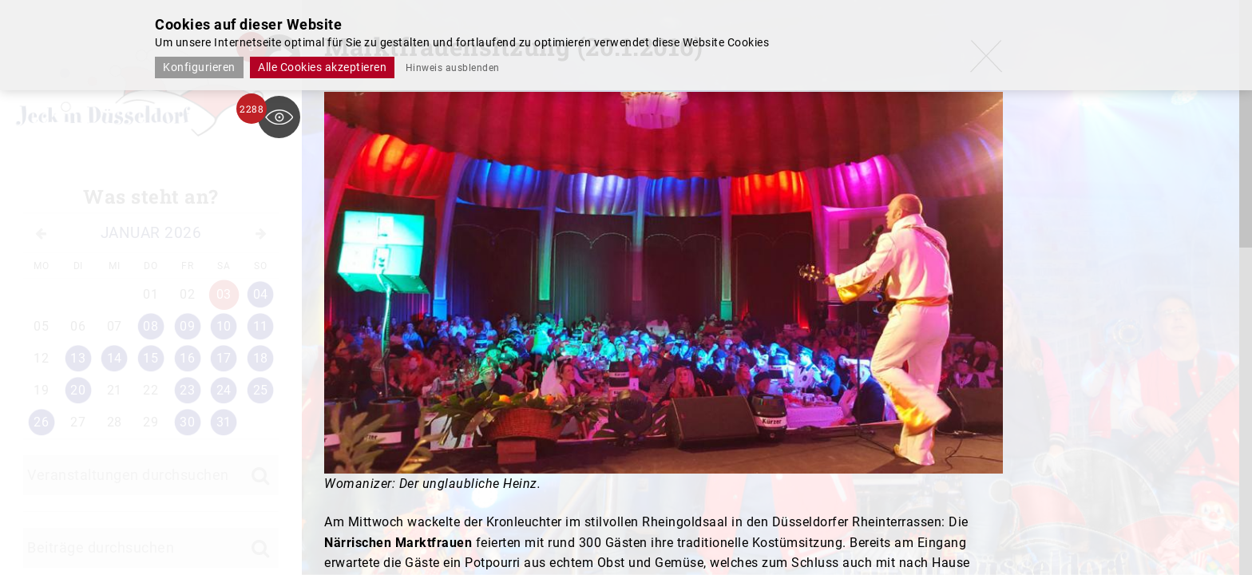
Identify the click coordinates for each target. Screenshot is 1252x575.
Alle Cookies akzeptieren (322, 67)
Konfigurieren (199, 67)
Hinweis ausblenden (453, 67)
